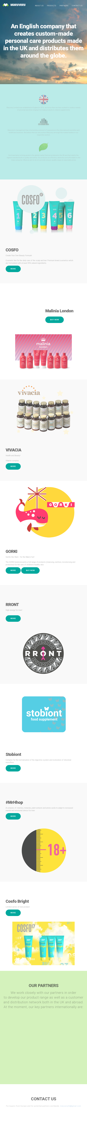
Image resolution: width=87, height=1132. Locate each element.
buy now (54, 320)
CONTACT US (77, 6)
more (13, 269)
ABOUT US (39, 6)
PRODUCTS (51, 6)
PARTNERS (64, 6)
